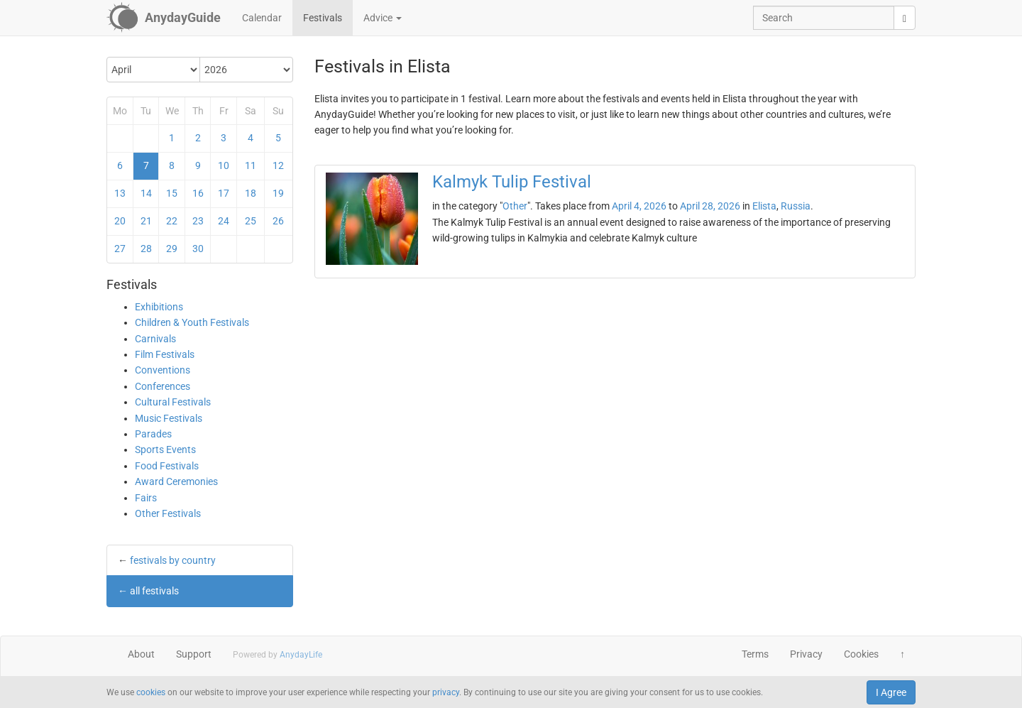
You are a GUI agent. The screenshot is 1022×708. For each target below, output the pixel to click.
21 (146, 221)
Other (514, 206)
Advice (382, 17)
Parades (153, 434)
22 (171, 221)
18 (250, 193)
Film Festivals (164, 354)
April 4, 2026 (639, 206)
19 (278, 193)
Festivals (322, 17)
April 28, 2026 (710, 206)
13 (120, 193)
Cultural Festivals (173, 402)
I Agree (891, 692)
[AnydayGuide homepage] (163, 18)
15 (171, 193)
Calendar (262, 17)
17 (223, 193)
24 (223, 221)
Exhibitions (159, 306)
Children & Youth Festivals (192, 322)
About (141, 654)
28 (146, 248)
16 (198, 193)
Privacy (806, 654)
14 (146, 193)
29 (171, 248)
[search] (905, 18)
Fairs (146, 497)
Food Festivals (167, 466)
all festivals (154, 591)
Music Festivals (168, 418)
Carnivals (155, 338)
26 (278, 221)
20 (120, 221)
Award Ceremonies (176, 481)
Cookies (861, 654)
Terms (755, 654)
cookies (150, 692)
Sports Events (165, 449)
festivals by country (173, 560)
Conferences (162, 386)
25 (250, 221)
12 (278, 165)
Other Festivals (168, 513)
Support (193, 654)
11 (250, 165)
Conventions (162, 370)
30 (198, 248)
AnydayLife (301, 655)
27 (120, 248)
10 (223, 165)
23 (198, 221)
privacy (445, 692)
